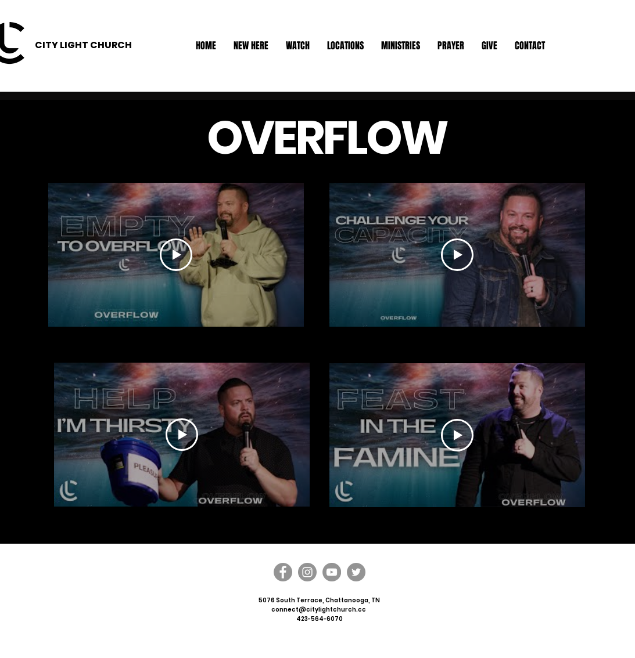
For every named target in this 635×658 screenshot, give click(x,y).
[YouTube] (331, 572)
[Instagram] (307, 572)
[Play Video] (176, 254)
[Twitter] (356, 572)
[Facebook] (283, 572)
